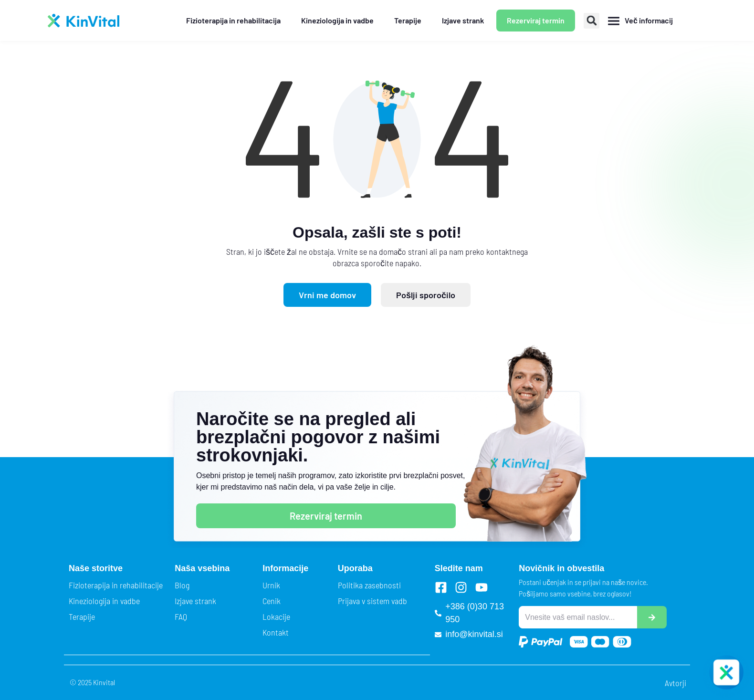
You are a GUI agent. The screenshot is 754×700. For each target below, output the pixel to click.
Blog (182, 585)
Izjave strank (195, 601)
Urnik (271, 585)
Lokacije (276, 616)
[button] (591, 21)
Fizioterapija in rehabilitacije (116, 585)
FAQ (181, 616)
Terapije (82, 616)
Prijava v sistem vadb (372, 601)
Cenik (271, 601)
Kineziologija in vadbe (104, 601)
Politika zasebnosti (369, 585)
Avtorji (675, 683)
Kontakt (275, 632)
